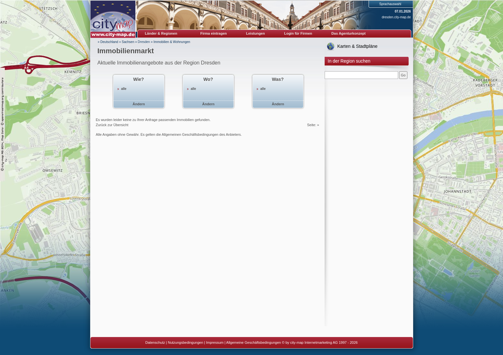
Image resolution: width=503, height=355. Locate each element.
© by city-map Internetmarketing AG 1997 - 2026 (320, 342)
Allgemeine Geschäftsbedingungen (253, 342)
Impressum (214, 342)
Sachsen (128, 42)
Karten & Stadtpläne (357, 46)
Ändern (138, 104)
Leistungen (255, 33)
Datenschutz (155, 342)
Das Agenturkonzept (348, 33)
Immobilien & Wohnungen (172, 42)
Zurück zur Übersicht (112, 125)
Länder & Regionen (161, 33)
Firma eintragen (213, 33)
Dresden (144, 42)
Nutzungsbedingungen (185, 342)
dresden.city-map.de (396, 17)
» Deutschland (108, 42)
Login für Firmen (298, 33)
